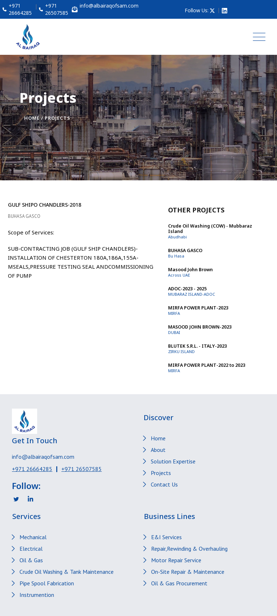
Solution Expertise (173, 461)
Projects (161, 472)
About (158, 449)
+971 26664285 (32, 468)
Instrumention (36, 594)
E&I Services (166, 537)
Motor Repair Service (176, 560)
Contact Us (164, 484)
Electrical (31, 548)
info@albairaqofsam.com (43, 456)
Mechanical (33, 537)
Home (32, 118)
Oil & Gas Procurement (179, 583)
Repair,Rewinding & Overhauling (189, 548)
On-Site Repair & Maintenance (187, 571)
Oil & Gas (31, 560)
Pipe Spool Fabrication (46, 583)
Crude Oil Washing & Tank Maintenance (66, 571)
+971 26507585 (81, 468)
